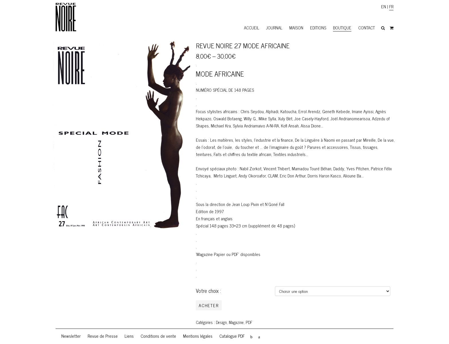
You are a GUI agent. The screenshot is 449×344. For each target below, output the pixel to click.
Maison (296, 27)
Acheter (209, 305)
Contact (366, 27)
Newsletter (71, 335)
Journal (274, 27)
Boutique (342, 27)
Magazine (236, 322)
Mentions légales (197, 335)
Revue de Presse (103, 335)
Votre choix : (208, 290)
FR (391, 6)
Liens (129, 335)
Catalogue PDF (232, 335)
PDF (249, 322)
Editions (318, 27)
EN (383, 6)
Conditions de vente (158, 335)
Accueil (251, 27)
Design (221, 322)
